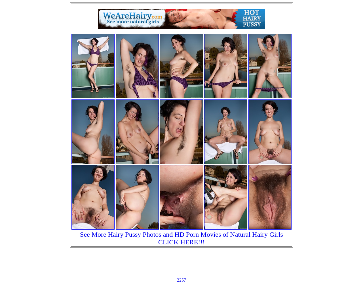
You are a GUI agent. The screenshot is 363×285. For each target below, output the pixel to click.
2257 (181, 280)
